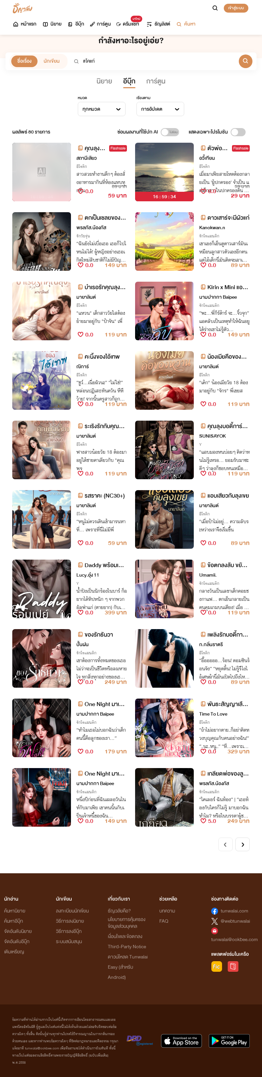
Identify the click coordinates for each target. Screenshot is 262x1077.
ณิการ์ (82, 366)
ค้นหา (185, 24)
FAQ (163, 921)
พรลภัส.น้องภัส (91, 227)
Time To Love (213, 714)
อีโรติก (81, 166)
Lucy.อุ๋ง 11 (87, 575)
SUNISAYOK (212, 436)
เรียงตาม (143, 97)
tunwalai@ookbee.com (234, 939)
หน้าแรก (24, 24)
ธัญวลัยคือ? (119, 911)
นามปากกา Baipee (218, 297)
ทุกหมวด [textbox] (91, 109)
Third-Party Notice (127, 946)
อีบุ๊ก (75, 24)
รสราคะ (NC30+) (100, 496)
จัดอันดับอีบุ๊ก (16, 941)
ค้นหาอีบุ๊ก (13, 921)
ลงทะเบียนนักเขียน (72, 911)
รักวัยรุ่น (83, 236)
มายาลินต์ (86, 297)
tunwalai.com (234, 911)
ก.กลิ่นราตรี (211, 644)
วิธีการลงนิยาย (70, 921)
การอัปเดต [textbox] (151, 109)
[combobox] (101, 109)
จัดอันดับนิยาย (18, 931)
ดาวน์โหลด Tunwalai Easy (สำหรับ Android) (128, 967)
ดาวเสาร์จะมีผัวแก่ (224, 218)
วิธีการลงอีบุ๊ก (69, 931)
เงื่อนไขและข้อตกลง (125, 936)
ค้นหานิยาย (14, 911)
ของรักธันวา (94, 635)
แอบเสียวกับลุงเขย (224, 496)
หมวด (82, 97)
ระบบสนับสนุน (69, 941)
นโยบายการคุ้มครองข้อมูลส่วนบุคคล (126, 923)
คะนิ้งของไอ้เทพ (98, 357)
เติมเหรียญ (14, 952)
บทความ (167, 911)
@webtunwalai (235, 921)
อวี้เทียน (207, 158)
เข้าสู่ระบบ (236, 7)
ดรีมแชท (127, 22)
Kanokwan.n (212, 227)
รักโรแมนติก (209, 236)
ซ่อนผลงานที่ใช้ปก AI (137, 132)
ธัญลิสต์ (158, 24)
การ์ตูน (100, 24)
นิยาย (51, 24)
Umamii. (208, 575)
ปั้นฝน (82, 644)
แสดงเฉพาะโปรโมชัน (208, 132)
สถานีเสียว (86, 158)
